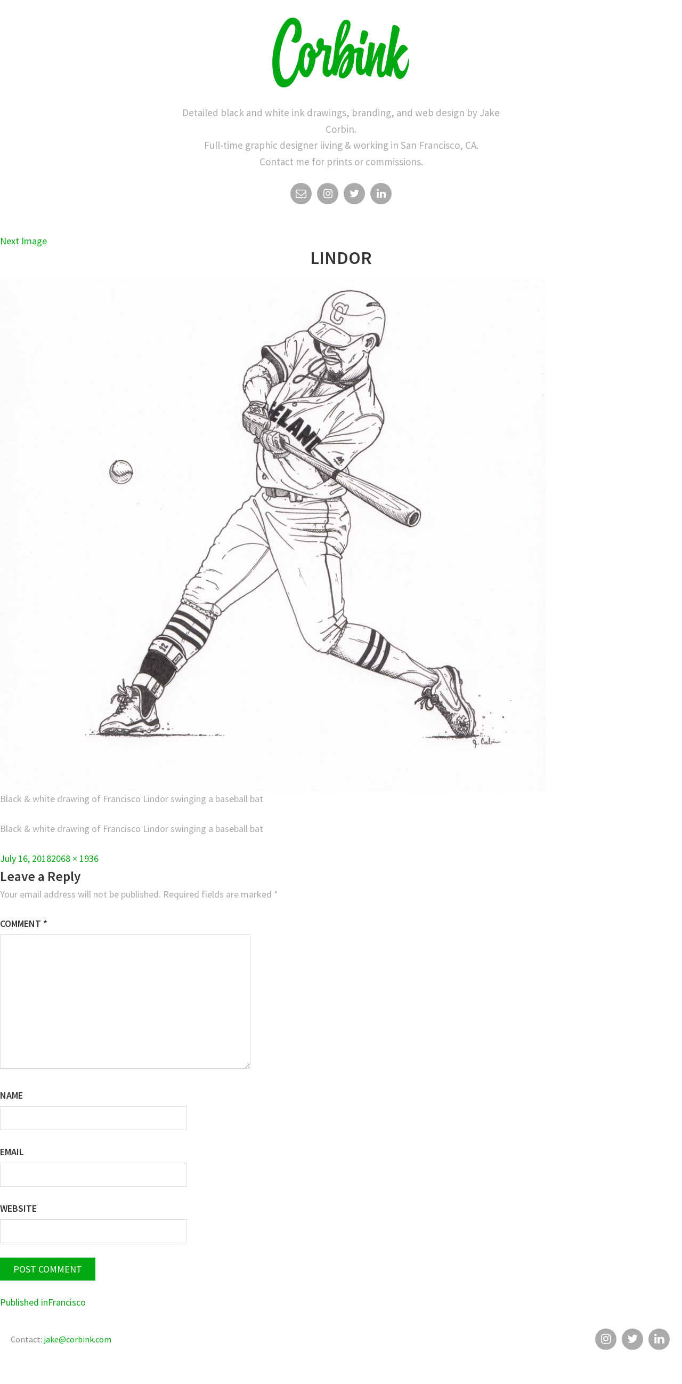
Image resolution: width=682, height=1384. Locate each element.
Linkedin (381, 196)
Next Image (23, 241)
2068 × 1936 (75, 858)
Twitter (354, 196)
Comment (23, 923)
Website (18, 1208)
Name (11, 1095)
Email (301, 196)
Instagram (327, 196)
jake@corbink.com (77, 1339)
